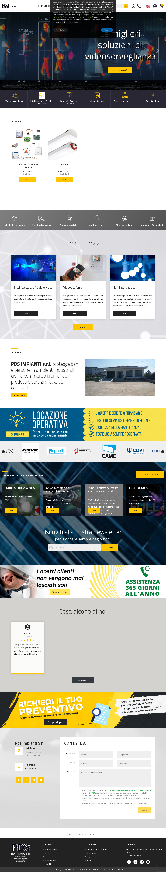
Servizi (57, 5)
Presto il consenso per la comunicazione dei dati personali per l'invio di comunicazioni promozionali (114, 803)
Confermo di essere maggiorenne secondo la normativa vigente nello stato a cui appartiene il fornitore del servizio (116, 800)
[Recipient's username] (74, 548)
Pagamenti (92, 857)
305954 (64, 164)
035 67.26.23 (30, 769)
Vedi (27, 179)
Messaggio (71, 772)
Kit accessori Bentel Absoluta (27, 166)
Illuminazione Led (124, 288)
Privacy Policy (52, 861)
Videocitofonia (73, 288)
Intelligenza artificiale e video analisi (33, 289)
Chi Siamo (87, 5)
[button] (8, 51)
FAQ (89, 861)
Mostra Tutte (83, 680)
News (65, 5)
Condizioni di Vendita (97, 850)
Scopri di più (120, 70)
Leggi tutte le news (150, 475)
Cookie (48, 865)
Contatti (75, 5)
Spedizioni (92, 854)
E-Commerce (43, 5)
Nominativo (70, 754)
